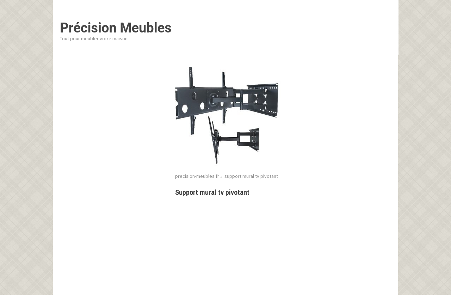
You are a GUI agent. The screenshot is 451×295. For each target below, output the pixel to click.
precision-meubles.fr (197, 176)
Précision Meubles (116, 28)
